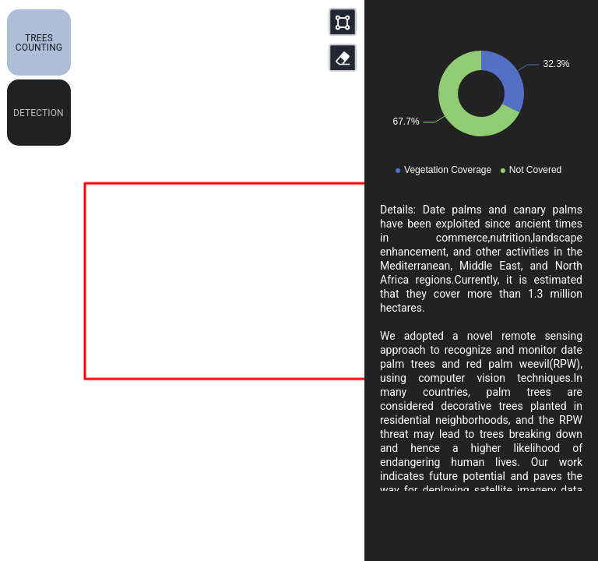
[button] (39, 42)
